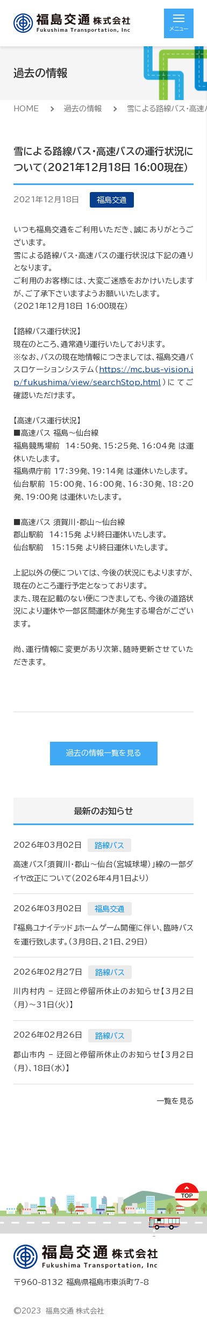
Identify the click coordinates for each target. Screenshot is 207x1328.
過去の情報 (83, 108)
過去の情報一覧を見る (103, 753)
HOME (26, 108)
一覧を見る (175, 1101)
